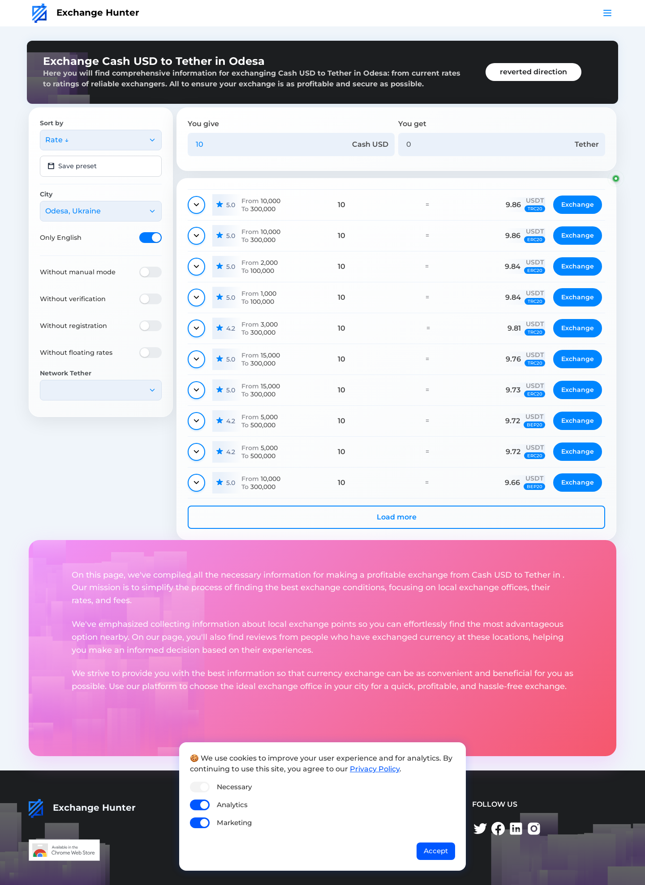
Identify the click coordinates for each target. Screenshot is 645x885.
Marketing (234, 822)
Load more (397, 517)
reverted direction (533, 72)
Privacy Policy (375, 769)
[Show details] (196, 205)
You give (203, 123)
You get (412, 123)
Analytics (232, 804)
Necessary (234, 787)
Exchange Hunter (85, 12)
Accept (436, 851)
